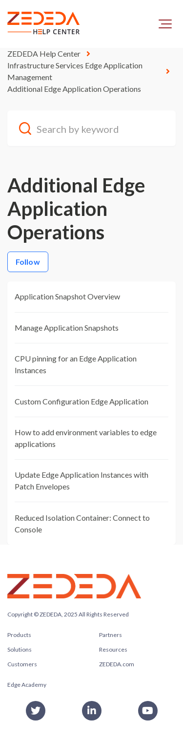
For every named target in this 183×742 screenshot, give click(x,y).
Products (19, 634)
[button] (165, 24)
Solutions (19, 649)
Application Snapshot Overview (67, 296)
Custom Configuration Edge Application (81, 401)
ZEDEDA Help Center (44, 53)
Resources (113, 649)
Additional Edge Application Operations (74, 88)
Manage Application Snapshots (67, 327)
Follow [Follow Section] (28, 261)
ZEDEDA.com (116, 664)
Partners (110, 634)
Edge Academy (26, 684)
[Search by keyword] (91, 128)
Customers (22, 664)
